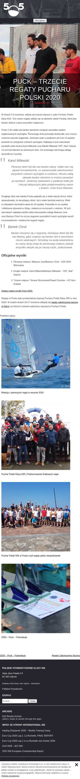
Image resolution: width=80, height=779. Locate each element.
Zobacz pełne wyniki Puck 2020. (17, 291)
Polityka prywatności (10, 776)
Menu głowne (40, 21)
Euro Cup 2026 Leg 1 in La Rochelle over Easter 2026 (28, 741)
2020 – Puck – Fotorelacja (14, 637)
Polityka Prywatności (12, 689)
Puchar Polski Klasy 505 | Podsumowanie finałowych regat (30, 474)
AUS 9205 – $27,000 (12, 746)
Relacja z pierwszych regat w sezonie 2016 (22, 392)
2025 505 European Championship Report (23, 751)
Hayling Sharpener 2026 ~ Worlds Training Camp (26, 730)
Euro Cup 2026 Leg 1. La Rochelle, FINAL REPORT (27, 736)
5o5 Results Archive (12, 716)
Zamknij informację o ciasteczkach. (76, 765)
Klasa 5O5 (8, 4)
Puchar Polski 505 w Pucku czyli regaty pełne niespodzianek (30, 556)
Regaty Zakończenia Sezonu (66, 655)
